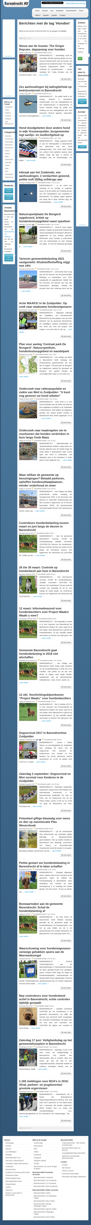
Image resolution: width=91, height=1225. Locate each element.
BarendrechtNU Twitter (42, 1193)
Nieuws (8, 1149)
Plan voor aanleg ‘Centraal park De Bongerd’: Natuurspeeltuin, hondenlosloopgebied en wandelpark (44, 348)
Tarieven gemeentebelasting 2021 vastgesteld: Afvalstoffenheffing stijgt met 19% (44, 262)
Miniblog (9, 1155)
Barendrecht (9, 145)
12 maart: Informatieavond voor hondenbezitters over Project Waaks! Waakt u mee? (44, 612)
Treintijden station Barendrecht (17, 1163)
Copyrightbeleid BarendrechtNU (73, 1153)
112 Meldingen (11, 1152)
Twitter (7, 110)
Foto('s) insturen (68, 1171)
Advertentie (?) (8, 56)
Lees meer (66, 79)
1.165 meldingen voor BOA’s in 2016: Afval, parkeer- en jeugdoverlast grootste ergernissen (44, 1085)
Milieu (7, 156)
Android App (38, 1143)
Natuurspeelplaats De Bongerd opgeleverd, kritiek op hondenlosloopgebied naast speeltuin (44, 218)
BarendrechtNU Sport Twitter (44, 1217)
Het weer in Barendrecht (14, 1161)
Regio (7, 168)
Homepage (10, 1143)
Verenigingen (9, 174)
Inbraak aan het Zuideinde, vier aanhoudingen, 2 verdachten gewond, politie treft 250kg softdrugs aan (44, 176)
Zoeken (54, 15)
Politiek (7, 165)
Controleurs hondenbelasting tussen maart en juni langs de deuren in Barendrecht (44, 526)
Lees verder (44, 75)
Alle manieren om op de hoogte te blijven (45, 1168)
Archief (82, 147)
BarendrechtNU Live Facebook (45, 1180)
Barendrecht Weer (83, 101)
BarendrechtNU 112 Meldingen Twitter (45, 1197)
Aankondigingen (9, 142)
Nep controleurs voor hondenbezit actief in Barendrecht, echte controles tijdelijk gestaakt (44, 999)
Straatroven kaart (12, 1175)
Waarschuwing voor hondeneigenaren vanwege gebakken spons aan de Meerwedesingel (45, 952)
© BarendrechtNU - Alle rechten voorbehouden (73, 1144)
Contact (62, 15)
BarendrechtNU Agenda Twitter (45, 1209)
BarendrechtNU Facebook (43, 1177)
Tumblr (36, 1163)
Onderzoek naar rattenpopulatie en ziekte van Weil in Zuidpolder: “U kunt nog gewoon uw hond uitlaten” (44, 392)
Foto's (81, 11)
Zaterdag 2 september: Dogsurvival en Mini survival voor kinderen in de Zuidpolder (45, 777)
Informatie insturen (9, 197)
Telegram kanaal (40, 1161)
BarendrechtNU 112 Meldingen (9, 258)
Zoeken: (80, 52)
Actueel (45, 11)
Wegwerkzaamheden (9, 177)
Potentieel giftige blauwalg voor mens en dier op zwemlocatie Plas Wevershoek (44, 822)
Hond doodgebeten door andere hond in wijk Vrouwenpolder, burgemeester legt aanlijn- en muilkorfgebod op (44, 131)
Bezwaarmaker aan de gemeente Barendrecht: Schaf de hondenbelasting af (41, 907)
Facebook (8, 116)
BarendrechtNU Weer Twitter (44, 1201)
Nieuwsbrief (8, 107)
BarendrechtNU (9, 148)
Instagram (8, 119)
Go (80, 58)
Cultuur (7, 151)
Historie (7, 153)
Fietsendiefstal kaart (13, 1178)
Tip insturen (66, 1168)
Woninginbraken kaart (14, 1181)
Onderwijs (8, 162)
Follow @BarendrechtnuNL (76, 3)
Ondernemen (9, 159)
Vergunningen (11, 1184)
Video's (37, 15)
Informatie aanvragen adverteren (74, 1177)
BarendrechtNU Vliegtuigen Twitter (44, 1213)
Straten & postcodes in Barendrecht (14, 1194)
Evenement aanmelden (70, 1174)
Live (51, 11)
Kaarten (46, 15)
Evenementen (71, 11)
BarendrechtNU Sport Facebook (45, 1186)
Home (37, 11)
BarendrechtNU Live (13, 1158)
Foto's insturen (8, 191)
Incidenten (60, 11)
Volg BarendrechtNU (9, 123)
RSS (35, 1149)
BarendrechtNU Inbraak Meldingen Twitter (42, 1205)
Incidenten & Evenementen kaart (18, 1172)
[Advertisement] (12, 37)
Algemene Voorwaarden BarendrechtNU (71, 1157)
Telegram (8, 113)
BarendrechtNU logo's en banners (71, 1149)
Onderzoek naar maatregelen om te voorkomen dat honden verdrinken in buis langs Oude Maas (44, 434)
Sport (6, 171)
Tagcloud (9, 1190)
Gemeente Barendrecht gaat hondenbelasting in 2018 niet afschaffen (38, 654)
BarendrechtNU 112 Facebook (45, 1183)
